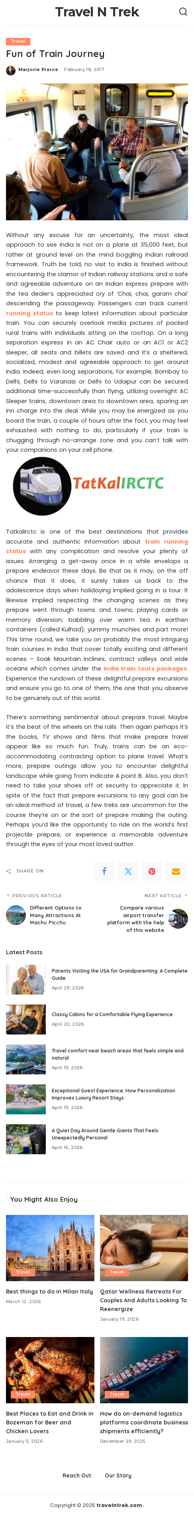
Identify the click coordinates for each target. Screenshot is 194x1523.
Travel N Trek (97, 12)
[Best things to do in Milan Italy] (50, 1247)
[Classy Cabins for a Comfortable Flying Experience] (26, 1019)
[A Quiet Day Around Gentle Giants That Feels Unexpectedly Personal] (26, 1139)
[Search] (183, 12)
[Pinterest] (152, 871)
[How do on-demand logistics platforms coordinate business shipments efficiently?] (144, 1369)
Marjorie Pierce (38, 69)
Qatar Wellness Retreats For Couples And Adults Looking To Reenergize (142, 1299)
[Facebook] (104, 871)
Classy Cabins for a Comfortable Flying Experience (112, 1014)
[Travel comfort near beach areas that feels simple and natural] (26, 1059)
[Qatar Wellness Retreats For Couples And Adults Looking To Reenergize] (144, 1247)
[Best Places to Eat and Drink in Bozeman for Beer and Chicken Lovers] (50, 1369)
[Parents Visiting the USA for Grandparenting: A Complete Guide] (26, 979)
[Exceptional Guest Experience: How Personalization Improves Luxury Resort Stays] (26, 1099)
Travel (18, 41)
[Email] (176, 871)
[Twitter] (128, 871)
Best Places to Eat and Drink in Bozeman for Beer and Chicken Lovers (48, 1421)
